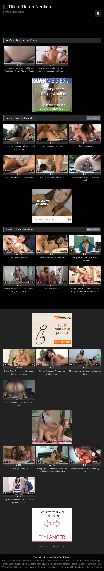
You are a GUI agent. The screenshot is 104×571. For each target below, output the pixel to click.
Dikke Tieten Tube (55, 560)
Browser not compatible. (52, 26)
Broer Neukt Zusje (11, 564)
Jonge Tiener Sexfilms (91, 567)
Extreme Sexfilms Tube (34, 560)
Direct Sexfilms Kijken (32, 564)
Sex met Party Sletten (48, 567)
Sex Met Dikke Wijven (25, 567)
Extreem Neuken (74, 560)
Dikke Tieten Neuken (27, 7)
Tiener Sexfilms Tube (11, 560)
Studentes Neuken (70, 567)
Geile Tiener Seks (87, 564)
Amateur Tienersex (53, 564)
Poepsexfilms (70, 564)
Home (45, 546)
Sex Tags (60, 546)
